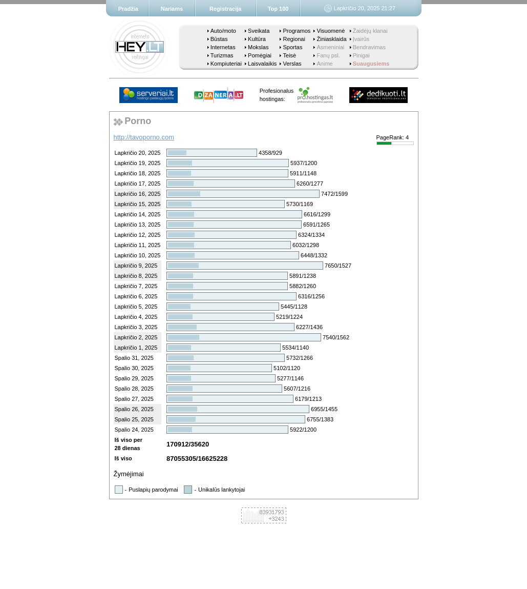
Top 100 (278, 9)
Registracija (225, 9)
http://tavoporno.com (144, 137)
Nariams (172, 9)
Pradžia (128, 9)
